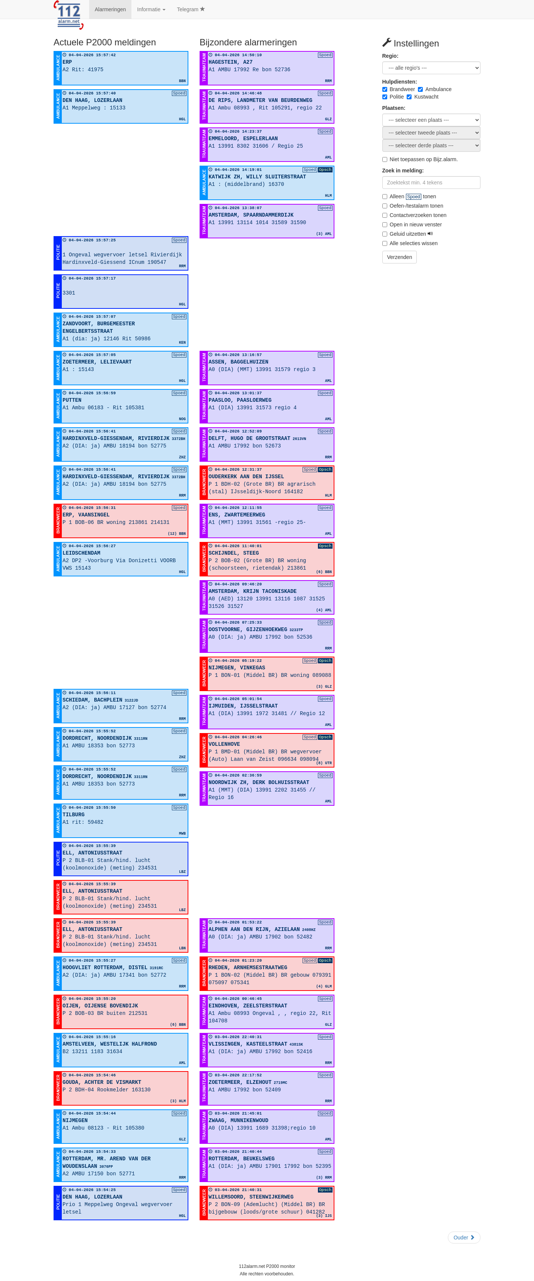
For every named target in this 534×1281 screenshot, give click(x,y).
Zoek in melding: (403, 171)
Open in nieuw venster (412, 224)
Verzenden (399, 257)
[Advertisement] (121, 179)
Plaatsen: (394, 108)
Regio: (390, 56)
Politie (393, 97)
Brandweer (398, 89)
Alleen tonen (409, 196)
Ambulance (435, 89)
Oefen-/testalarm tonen (412, 206)
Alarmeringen (110, 9)
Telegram (191, 9)
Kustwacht (423, 97)
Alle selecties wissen (410, 243)
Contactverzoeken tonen (414, 215)
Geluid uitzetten (407, 234)
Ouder (464, 1238)
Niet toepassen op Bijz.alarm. (420, 159)
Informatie (151, 9)
